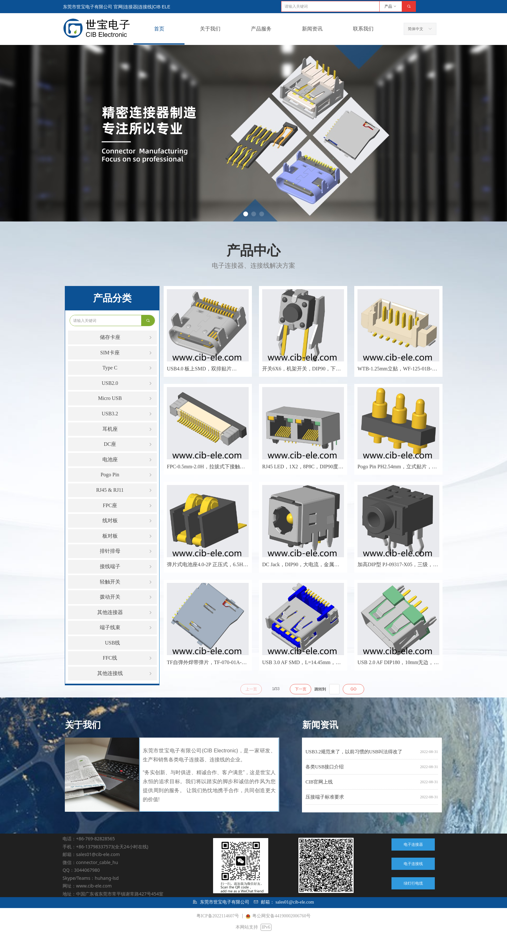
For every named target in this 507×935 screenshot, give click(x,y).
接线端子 (126, 567)
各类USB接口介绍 (324, 766)
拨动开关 (126, 597)
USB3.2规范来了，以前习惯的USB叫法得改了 (353, 751)
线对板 (127, 521)
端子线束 (126, 628)
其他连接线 (125, 674)
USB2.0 (127, 383)
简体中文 (415, 29)
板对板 (127, 536)
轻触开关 (126, 582)
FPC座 (128, 506)
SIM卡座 (126, 353)
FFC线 (128, 658)
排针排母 (126, 551)
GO (353, 689)
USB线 (112, 642)
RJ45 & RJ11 (124, 490)
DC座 (128, 444)
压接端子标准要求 (324, 797)
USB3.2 (127, 414)
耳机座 (127, 429)
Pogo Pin (126, 475)
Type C (127, 368)
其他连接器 (125, 613)
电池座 (127, 460)
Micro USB (125, 398)
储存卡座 (126, 337)
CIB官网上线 (319, 781)
